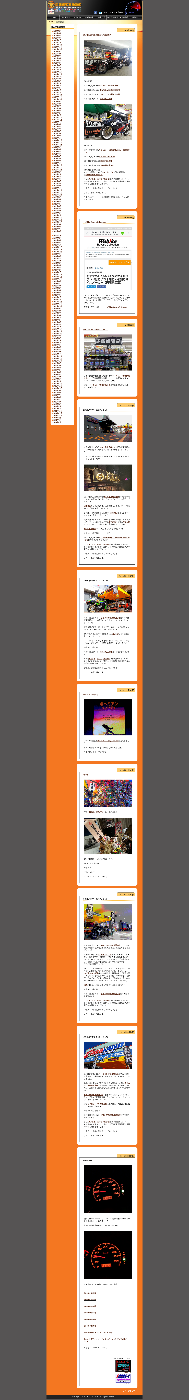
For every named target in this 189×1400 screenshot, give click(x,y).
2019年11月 (57, 193)
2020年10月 (57, 170)
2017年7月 (57, 259)
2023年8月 (57, 104)
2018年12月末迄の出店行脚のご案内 (97, 35)
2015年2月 (57, 325)
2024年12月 (57, 72)
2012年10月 (57, 388)
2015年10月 (57, 306)
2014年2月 (57, 352)
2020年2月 (57, 186)
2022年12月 (57, 118)
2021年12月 (57, 140)
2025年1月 (57, 70)
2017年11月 (57, 249)
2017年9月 (57, 254)
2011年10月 (57, 415)
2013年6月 (57, 370)
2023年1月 (57, 115)
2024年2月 (57, 90)
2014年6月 (57, 343)
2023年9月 (57, 102)
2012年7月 (57, 395)
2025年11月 (57, 47)
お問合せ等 (136, 17)
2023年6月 (57, 108)
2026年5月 (57, 33)
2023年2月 (57, 113)
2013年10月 (57, 361)
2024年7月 (57, 83)
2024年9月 (57, 79)
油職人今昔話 (112, 17)
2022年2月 (57, 136)
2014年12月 (57, 329)
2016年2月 (57, 297)
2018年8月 (57, 227)
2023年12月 (57, 95)
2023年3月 (57, 111)
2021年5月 (57, 154)
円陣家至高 (65, 17)
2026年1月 (57, 42)
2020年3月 (57, 183)
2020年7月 (57, 174)
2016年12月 (57, 274)
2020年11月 (57, 168)
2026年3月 (57, 38)
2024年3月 (57, 88)
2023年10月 (57, 99)
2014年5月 (57, 345)
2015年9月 (57, 309)
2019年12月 (57, 190)
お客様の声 (89, 17)
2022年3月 (57, 133)
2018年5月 (57, 236)
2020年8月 (57, 172)
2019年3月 (57, 211)
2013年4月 (57, 375)
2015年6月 (57, 315)
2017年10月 (57, 252)
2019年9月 (57, 197)
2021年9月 (57, 147)
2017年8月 (57, 256)
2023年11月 (57, 97)
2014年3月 (57, 350)
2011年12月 (57, 411)
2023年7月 (57, 106)
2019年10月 (57, 195)
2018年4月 (57, 238)
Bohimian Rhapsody (90, 695)
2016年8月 (57, 284)
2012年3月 (57, 404)
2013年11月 (57, 359)
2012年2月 (57, 406)
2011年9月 (57, 418)
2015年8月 (57, 311)
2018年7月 (57, 229)
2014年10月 (57, 334)
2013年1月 (57, 381)
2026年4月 (57, 36)
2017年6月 (57, 261)
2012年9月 (57, 390)
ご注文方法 (100, 17)
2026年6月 (57, 31)
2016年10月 (57, 279)
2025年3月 (57, 65)
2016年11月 (57, 277)
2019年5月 (57, 206)
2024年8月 (57, 81)
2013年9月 (57, 363)
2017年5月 (57, 263)
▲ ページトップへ (129, 1391)
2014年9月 (57, 336)
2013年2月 (57, 379)
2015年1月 (57, 327)
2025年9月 (57, 52)
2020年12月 (57, 165)
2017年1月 (57, 272)
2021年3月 (57, 158)
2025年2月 (57, 67)
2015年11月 (57, 304)
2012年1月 (57, 409)
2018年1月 (57, 245)
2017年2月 (57, 270)
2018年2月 (57, 243)
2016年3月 (57, 295)
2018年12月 (57, 218)
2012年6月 (57, 397)
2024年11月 (57, 74)
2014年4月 (57, 347)
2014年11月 (57, 331)
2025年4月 (57, 63)
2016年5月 (57, 290)
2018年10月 (57, 222)
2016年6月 (57, 288)
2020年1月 (57, 188)
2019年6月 (57, 204)
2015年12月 (57, 302)
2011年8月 (57, 420)
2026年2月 (57, 40)
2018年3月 (57, 240)
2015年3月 (57, 322)
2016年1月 (57, 299)
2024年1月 (57, 93)
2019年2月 (57, 213)
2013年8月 (57, 365)
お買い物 (77, 17)
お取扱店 (119, 12)
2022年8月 (57, 127)
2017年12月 (57, 247)
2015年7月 (57, 313)
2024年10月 (57, 77)
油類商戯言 (124, 17)
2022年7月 (57, 129)
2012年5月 (57, 400)
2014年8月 (57, 338)
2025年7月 (57, 56)
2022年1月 (57, 138)
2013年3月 (57, 377)
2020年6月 (57, 177)
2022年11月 (57, 120)
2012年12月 (57, 384)
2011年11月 (57, 413)
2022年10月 (57, 122)
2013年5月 (57, 372)
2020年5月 (57, 179)
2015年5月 (57, 318)
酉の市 (85, 775)
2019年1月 (57, 215)
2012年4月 (57, 402)
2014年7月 (57, 340)
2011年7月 (57, 422)
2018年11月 (57, 220)
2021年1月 (57, 163)
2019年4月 (57, 209)
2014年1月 (57, 354)
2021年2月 (57, 161)
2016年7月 (57, 286)
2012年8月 (57, 393)
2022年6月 (57, 131)
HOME (53, 17)
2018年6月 (57, 231)
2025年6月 (57, 58)
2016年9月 (57, 281)
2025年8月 (57, 54)
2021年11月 (57, 143)
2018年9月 (57, 224)
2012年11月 (57, 386)
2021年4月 (57, 156)
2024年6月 (57, 86)
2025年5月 (57, 61)
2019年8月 (57, 199)
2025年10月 (57, 49)
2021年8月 (57, 149)
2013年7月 (57, 368)
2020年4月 (57, 181)
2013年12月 (57, 356)
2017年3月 (57, 268)
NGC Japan (108, 12)
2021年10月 (57, 145)
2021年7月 (57, 152)
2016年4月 (57, 293)
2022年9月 (57, 124)
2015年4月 (57, 320)
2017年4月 (57, 265)
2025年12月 (57, 45)
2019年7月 (57, 202)
